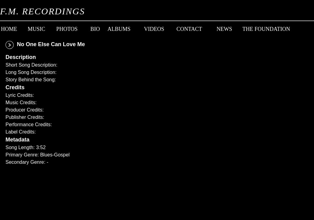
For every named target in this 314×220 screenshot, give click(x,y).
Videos (154, 29)
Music (36, 29)
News (224, 29)
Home (9, 29)
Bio (95, 29)
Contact (189, 29)
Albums (119, 29)
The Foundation (266, 29)
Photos (67, 29)
